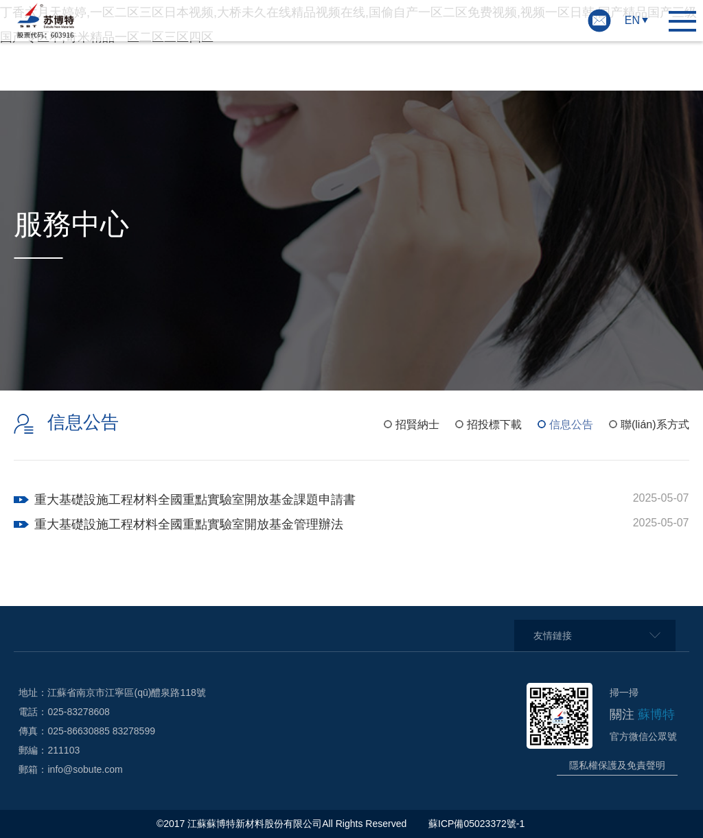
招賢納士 (417, 424)
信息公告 (571, 424)
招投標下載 (494, 424)
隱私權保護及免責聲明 (617, 765)
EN (632, 20)
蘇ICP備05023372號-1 (477, 823)
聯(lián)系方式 (655, 424)
